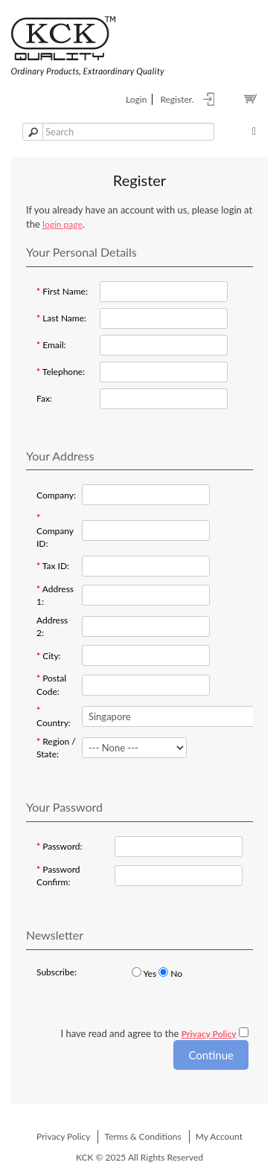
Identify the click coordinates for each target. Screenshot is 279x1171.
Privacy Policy (63, 1136)
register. (176, 99)
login (136, 99)
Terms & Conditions (143, 1136)
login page (62, 224)
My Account (219, 1136)
